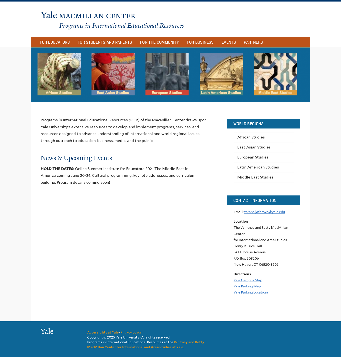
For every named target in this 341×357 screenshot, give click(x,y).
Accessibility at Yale (103, 332)
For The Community (159, 42)
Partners (253, 42)
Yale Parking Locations (251, 292)
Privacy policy (131, 332)
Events (229, 42)
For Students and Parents (105, 42)
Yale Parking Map (247, 286)
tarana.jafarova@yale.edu (264, 212)
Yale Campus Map (248, 280)
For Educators (55, 42)
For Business (200, 42)
